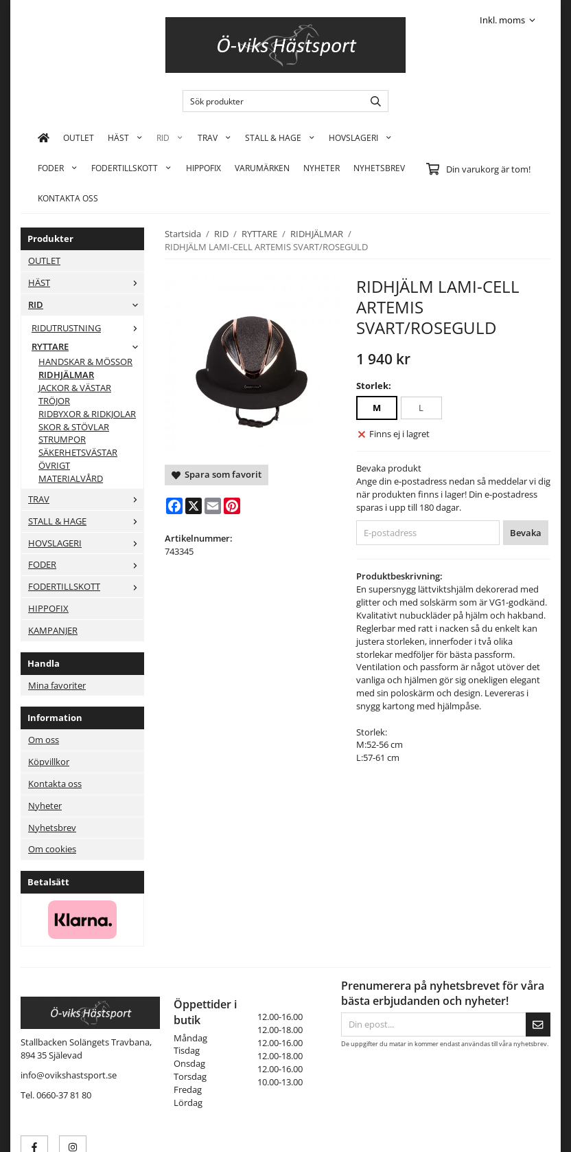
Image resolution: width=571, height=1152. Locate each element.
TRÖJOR (54, 401)
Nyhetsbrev (379, 167)
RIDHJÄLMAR (66, 374)
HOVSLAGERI (360, 137)
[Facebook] (174, 506)
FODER (58, 167)
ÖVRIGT (54, 465)
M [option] (377, 407)
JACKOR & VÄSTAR (74, 387)
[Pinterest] (232, 506)
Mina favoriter (57, 685)
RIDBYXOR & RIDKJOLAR (87, 414)
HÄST (125, 137)
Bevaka (525, 533)
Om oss (43, 739)
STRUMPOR (62, 439)
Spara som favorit (216, 474)
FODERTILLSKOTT (131, 167)
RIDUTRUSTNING (87, 328)
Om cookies (52, 849)
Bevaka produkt (388, 468)
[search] (372, 101)
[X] (193, 506)
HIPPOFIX (203, 167)
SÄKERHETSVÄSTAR (77, 452)
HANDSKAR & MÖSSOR (85, 361)
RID (169, 137)
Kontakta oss (55, 783)
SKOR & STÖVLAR (73, 427)
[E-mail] (212, 506)
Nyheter (321, 167)
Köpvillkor (48, 761)
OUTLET (78, 137)
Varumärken (262, 167)
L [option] (421, 407)
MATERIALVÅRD (70, 478)
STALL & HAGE (280, 137)
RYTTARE (87, 346)
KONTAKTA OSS (68, 197)
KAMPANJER (53, 630)
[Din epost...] (433, 1024)
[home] (43, 137)
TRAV (214, 137)
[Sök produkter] (270, 101)
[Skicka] (538, 1024)
